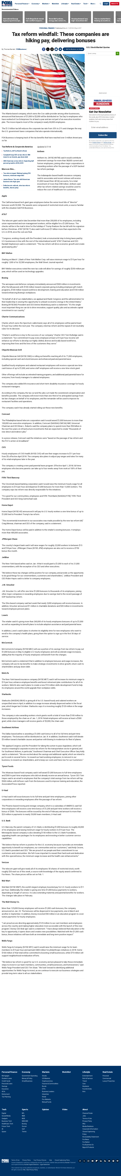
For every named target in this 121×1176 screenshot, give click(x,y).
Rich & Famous (87, 1078)
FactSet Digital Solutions (31, 1164)
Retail (44, 1097)
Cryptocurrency (47, 1081)
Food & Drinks (87, 1089)
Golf (23, 1129)
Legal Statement (45, 1164)
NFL (23, 1113)
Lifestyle (64, 4)
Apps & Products (88, 1147)
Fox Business (7, 3)
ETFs (43, 1089)
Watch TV (114, 3)
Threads (52, 49)
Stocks (44, 1076)
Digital (4, 1113)
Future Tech (6, 1126)
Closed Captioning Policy (62, 1160)
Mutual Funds (46, 1102)
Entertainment (87, 1076)
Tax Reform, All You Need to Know (15, 151)
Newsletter (109, 1161)
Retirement (6, 1094)
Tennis (24, 1131)
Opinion (45, 1109)
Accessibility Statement (90, 1137)
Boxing (24, 1124)
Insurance (5, 1089)
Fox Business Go (88, 1145)
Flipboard (96, 1161)
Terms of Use (107, 142)
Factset (67, 1162)
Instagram (88, 1161)
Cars (84, 1084)
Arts (83, 1091)
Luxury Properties (109, 1081)
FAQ (83, 1124)
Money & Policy (27, 1078)
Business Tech (7, 1121)
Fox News (85, 1139)
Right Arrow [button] (117, 17)
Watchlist (55, 4)
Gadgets (5, 1118)
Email (60, 49)
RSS (105, 1161)
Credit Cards (6, 1081)
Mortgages (5, 1076)
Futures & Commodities (50, 1084)
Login (106, 3)
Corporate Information (90, 1129)
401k (3, 1091)
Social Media (6, 1116)
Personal (106, 1076)
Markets (45, 4)
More (93, 4)
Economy (35, 4)
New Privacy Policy (32, 1170)
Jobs (84, 1116)
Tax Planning (6, 1097)
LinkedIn (101, 1161)
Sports (25, 1109)
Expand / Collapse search (100, 3)
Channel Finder (87, 1113)
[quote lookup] (101, 53)
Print (56, 49)
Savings (4, 1086)
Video (64, 1109)
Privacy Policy (97, 142)
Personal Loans (7, 1084)
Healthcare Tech (7, 1124)
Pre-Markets (46, 1099)
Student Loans (7, 1078)
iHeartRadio (117, 1161)
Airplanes (85, 1086)
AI (2, 1129)
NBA (23, 1116)
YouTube (92, 1161)
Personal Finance (21, 4)
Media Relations (88, 1126)
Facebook (43, 49)
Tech (85, 4)
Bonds (44, 1086)
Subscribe (102, 135)
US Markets (46, 1078)
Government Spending (29, 1076)
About (85, 1109)
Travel (84, 1081)
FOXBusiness (21, 49)
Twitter (48, 49)
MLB (23, 1118)
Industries (45, 1094)
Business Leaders (48, 1091)
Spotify (113, 1161)
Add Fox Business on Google (74, 49)
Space (4, 1131)
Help (50, 1160)
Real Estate (75, 4)
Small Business (27, 1081)
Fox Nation (86, 1142)
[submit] (117, 53)
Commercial (107, 1078)
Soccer (24, 1126)
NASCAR (25, 1121)
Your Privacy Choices (40, 1160)
